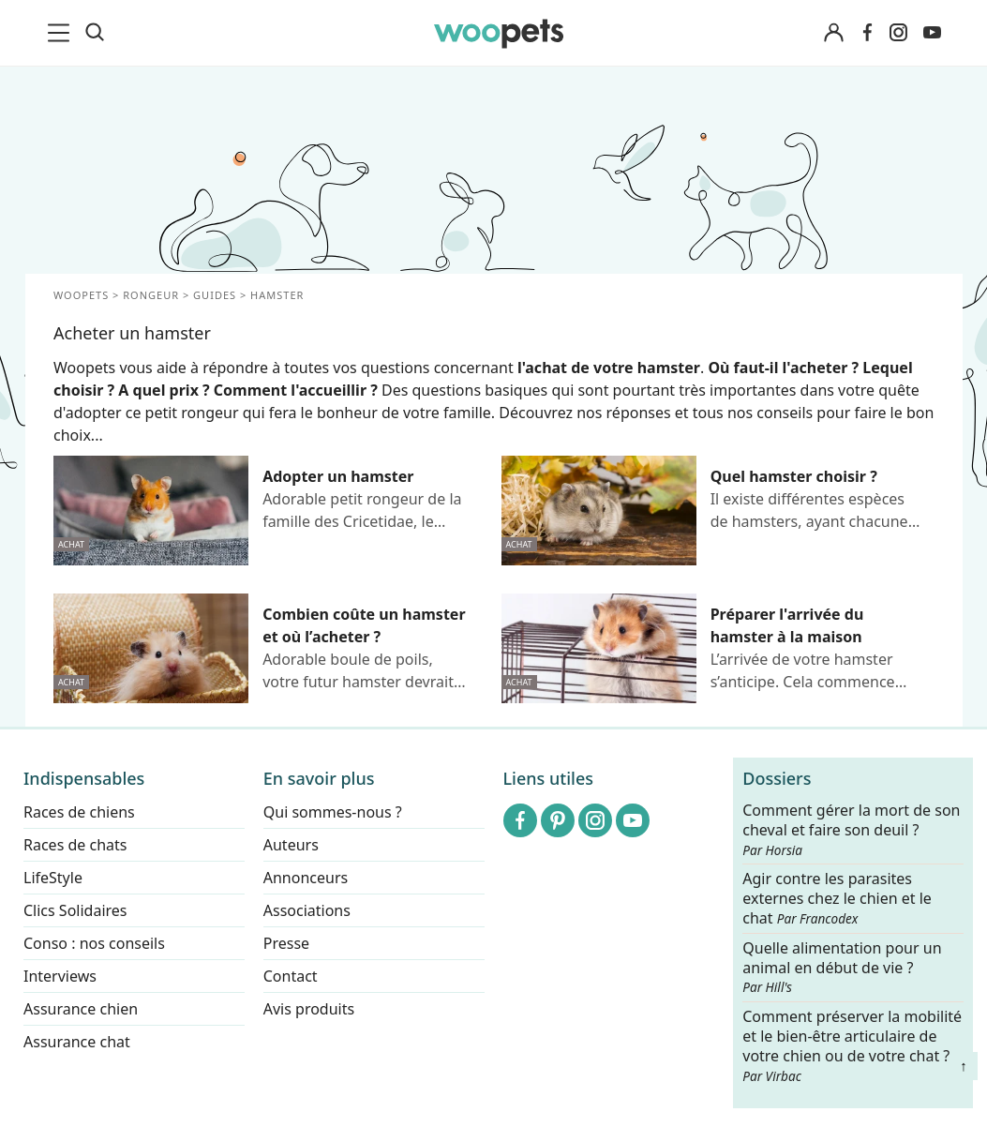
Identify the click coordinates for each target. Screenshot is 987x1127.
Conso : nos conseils (94, 943)
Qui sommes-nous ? (332, 812)
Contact (290, 976)
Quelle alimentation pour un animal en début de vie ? (841, 968)
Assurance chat (76, 1041)
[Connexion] (834, 33)
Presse (286, 943)
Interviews (60, 976)
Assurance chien (80, 1009)
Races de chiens (79, 812)
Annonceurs (305, 877)
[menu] (62, 32)
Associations (307, 910)
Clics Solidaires (75, 910)
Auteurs (291, 844)
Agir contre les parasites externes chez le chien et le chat (837, 898)
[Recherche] (94, 33)
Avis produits (308, 1009)
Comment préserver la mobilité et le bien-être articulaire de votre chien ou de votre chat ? (852, 1045)
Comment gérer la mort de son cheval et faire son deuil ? (851, 830)
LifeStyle (52, 877)
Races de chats (75, 844)
